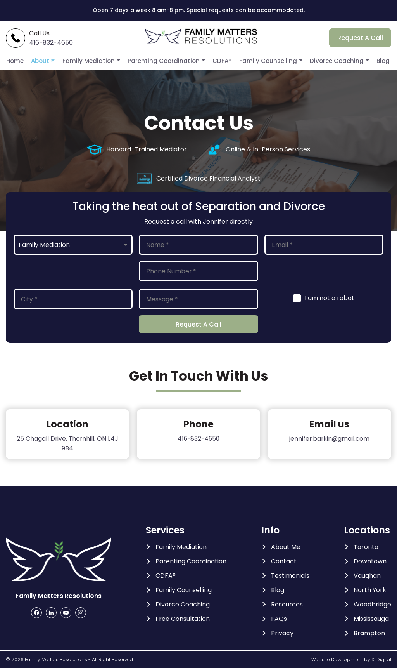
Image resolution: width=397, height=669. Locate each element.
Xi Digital (381, 660)
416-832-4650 (198, 439)
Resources (287, 605)
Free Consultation (182, 619)
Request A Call (360, 38)
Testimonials (290, 576)
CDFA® (221, 61)
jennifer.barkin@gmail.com (329, 439)
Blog (374, 61)
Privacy (282, 634)
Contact (284, 562)
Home (24, 61)
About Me (285, 548)
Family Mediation (95, 61)
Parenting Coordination (166, 61)
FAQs (279, 619)
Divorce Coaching (329, 61)
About (49, 61)
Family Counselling (264, 61)
